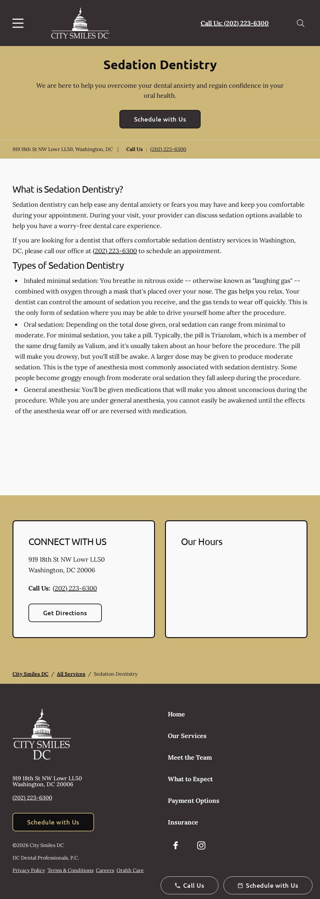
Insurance (183, 822)
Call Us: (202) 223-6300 (235, 23)
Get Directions (65, 613)
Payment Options (193, 800)
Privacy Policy (28, 870)
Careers (105, 870)
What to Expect (190, 779)
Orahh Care (130, 870)
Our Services (187, 736)
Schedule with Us (160, 119)
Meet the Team (190, 757)
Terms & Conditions (70, 870)
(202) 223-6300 (168, 149)
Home (176, 714)
